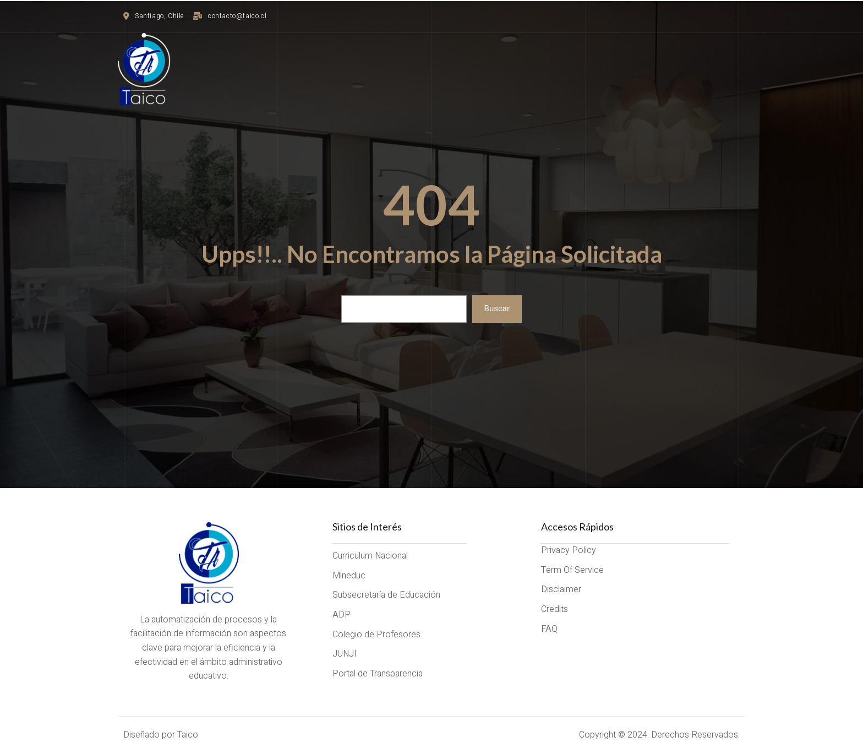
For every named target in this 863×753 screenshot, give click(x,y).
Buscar (497, 308)
